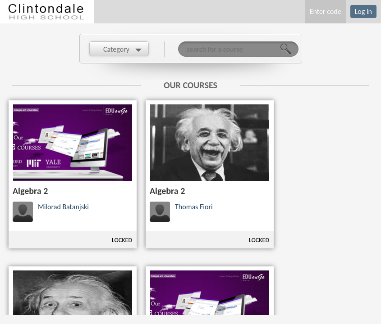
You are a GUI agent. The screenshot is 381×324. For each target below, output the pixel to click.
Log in (363, 11)
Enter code (325, 11)
